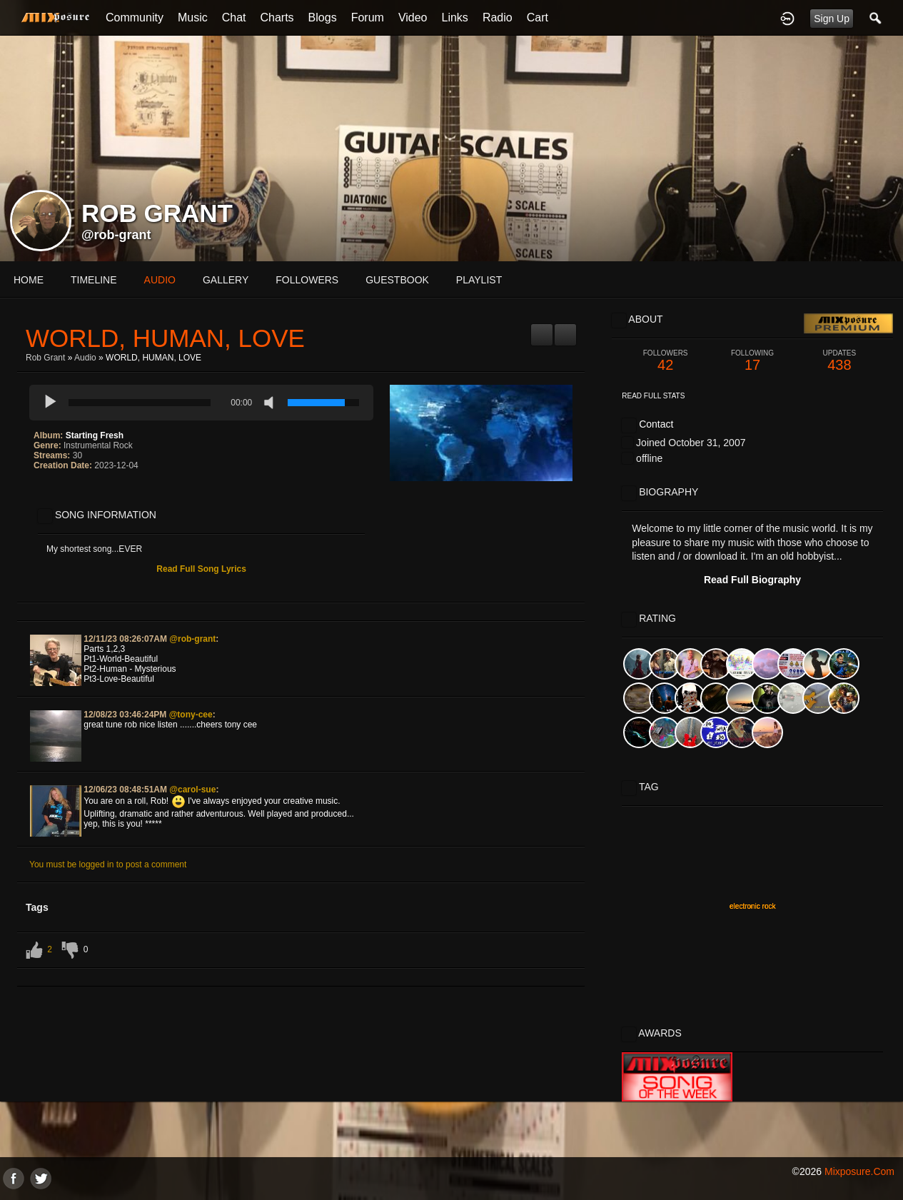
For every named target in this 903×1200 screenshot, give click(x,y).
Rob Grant (45, 358)
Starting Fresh (94, 435)
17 (752, 361)
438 (839, 361)
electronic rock (752, 906)
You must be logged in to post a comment (107, 864)
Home (29, 280)
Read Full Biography (752, 579)
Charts (276, 17)
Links (455, 17)
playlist (479, 280)
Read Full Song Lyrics (201, 569)
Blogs (322, 17)
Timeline (94, 280)
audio (160, 280)
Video (413, 17)
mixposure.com (859, 1171)
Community (134, 17)
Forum (367, 17)
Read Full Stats (653, 396)
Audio (85, 358)
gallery (225, 280)
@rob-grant (116, 235)
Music (193, 17)
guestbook (397, 280)
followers (307, 280)
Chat (234, 17)
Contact (656, 424)
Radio (498, 17)
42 (665, 361)
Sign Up (831, 18)
